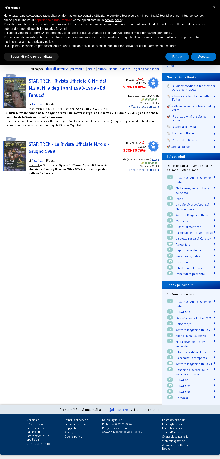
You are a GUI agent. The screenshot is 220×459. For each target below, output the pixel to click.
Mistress (182, 221)
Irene (179, 199)
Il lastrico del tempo (190, 268)
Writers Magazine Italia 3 (193, 215)
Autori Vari (38, 104)
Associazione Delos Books (175, 447)
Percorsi (182, 398)
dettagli (155, 159)
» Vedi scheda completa (144, 106)
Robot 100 (183, 392)
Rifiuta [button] (177, 56)
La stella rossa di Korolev (193, 238)
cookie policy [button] (113, 20)
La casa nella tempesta (191, 358)
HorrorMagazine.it (173, 428)
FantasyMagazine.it (174, 424)
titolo (91, 69)
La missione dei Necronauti (194, 233)
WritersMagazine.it (173, 441)
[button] (214, 7)
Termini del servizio (76, 420)
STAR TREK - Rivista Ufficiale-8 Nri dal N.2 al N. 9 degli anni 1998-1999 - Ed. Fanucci (67, 88)
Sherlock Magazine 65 (191, 336)
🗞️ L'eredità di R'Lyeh (182, 140)
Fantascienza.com (173, 420)
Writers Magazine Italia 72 (194, 330)
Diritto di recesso (75, 424)
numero (125, 69)
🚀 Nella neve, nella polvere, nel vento (189, 108)
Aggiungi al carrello (153, 83)
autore (102, 69)
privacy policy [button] (43, 41)
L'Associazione (36, 424)
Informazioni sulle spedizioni (38, 437)
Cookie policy (73, 437)
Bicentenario (184, 262)
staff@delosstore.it (116, 410)
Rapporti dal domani (189, 250)
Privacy (68, 432)
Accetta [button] (203, 56)
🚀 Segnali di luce (179, 146)
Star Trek (34, 109)
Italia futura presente (190, 274)
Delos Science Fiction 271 (194, 318)
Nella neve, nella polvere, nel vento (193, 190)
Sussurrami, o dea (188, 256)
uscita (113, 69)
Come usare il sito (38, 444)
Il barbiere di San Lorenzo (194, 352)
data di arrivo (55, 69)
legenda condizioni (146, 69)
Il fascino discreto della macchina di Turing (192, 372)
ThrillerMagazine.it (173, 432)
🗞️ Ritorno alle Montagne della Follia (188, 97)
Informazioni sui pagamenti (37, 430)
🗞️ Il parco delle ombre (183, 133)
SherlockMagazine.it (175, 437)
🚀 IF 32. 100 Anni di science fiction (187, 118)
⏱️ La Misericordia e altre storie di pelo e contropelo (191, 87)
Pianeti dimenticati (189, 227)
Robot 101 (183, 380)
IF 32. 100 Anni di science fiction (193, 180)
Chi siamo (33, 420)
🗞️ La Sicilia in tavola (181, 126)
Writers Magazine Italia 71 (194, 364)
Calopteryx (183, 324)
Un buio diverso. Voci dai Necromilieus (192, 207)
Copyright (70, 428)
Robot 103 (183, 312)
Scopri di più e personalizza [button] (31, 56)
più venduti (77, 69)
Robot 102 (183, 386)
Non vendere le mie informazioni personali (141, 33)
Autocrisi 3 (183, 244)
